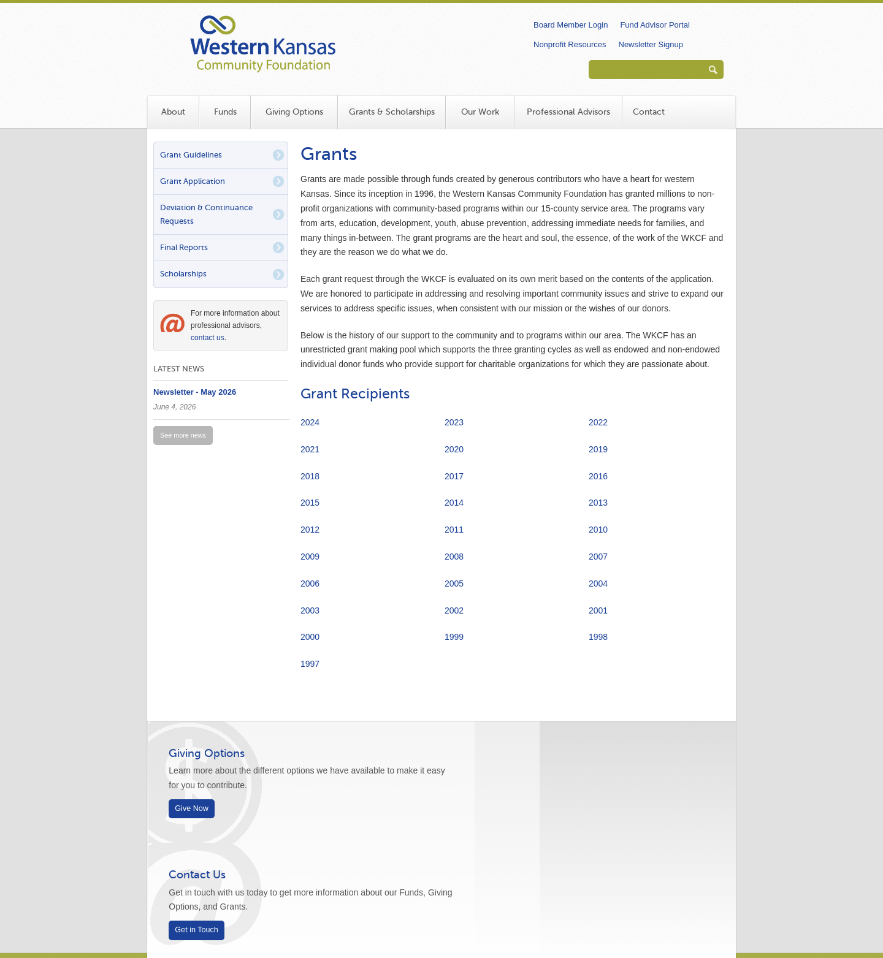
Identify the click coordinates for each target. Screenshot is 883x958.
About (173, 112)
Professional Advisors (568, 112)
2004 (598, 583)
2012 (309, 529)
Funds (225, 112)
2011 (454, 529)
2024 (309, 422)
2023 (454, 422)
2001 (598, 610)
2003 (309, 610)
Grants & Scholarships (392, 112)
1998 (598, 637)
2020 (454, 449)
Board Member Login (570, 24)
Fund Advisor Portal (654, 24)
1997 (309, 664)
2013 (598, 503)
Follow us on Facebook (667, 867)
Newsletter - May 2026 (194, 392)
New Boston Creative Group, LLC (398, 915)
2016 (598, 476)
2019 (598, 449)
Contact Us (495, 753)
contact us (207, 337)
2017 (454, 476)
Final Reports (184, 247)
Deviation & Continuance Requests (206, 214)
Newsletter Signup (651, 44)
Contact (649, 112)
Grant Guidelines (191, 154)
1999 (454, 637)
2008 (454, 556)
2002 (454, 610)
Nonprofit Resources (569, 44)
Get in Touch (494, 808)
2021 (309, 449)
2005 (454, 583)
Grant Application (192, 181)
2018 (309, 476)
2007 (598, 556)
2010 (598, 529)
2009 (309, 556)
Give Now (196, 808)
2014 (454, 503)
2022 (598, 422)
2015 (309, 503)
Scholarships (183, 273)
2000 (309, 637)
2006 (309, 583)
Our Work (480, 112)
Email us (265, 875)
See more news (183, 435)
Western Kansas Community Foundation (337, 40)
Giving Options (294, 112)
